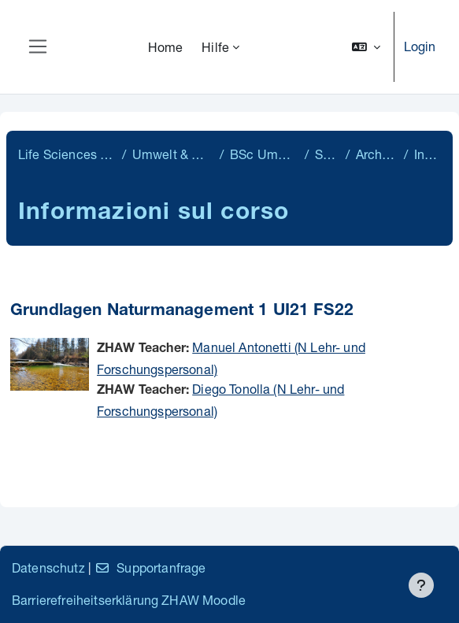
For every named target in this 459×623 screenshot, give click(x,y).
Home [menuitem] (165, 46)
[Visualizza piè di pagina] (421, 585)
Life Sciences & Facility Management (67, 153)
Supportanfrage (149, 567)
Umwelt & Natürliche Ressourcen (172, 153)
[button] (366, 47)
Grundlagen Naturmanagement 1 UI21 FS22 (182, 311)
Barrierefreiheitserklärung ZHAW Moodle (129, 599)
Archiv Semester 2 (377, 153)
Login (420, 46)
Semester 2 (327, 153)
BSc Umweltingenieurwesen (264, 153)
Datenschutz (48, 567)
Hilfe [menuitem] (215, 46)
